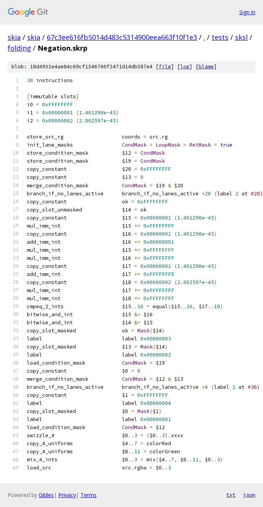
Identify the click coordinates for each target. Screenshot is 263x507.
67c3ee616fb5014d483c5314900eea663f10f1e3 (122, 37)
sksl (241, 37)
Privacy (67, 495)
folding (19, 48)
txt (230, 494)
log (184, 66)
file (165, 66)
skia (14, 37)
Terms (89, 495)
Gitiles (46, 495)
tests (220, 37)
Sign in (247, 12)
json (249, 494)
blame (206, 66)
